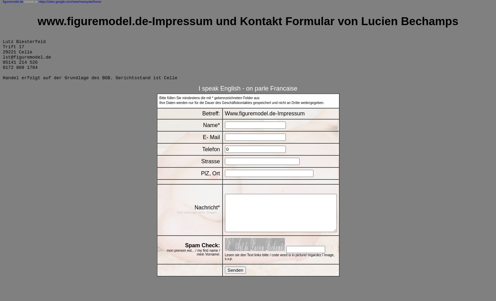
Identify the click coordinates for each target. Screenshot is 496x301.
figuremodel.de (13, 1)
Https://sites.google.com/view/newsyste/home (70, 1)
